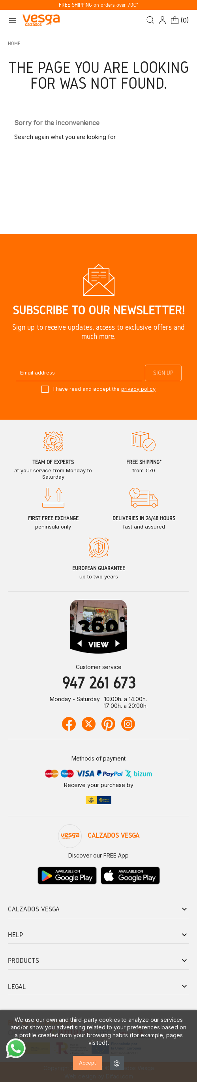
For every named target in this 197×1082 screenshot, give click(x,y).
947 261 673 (98, 682)
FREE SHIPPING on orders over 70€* (98, 5)
